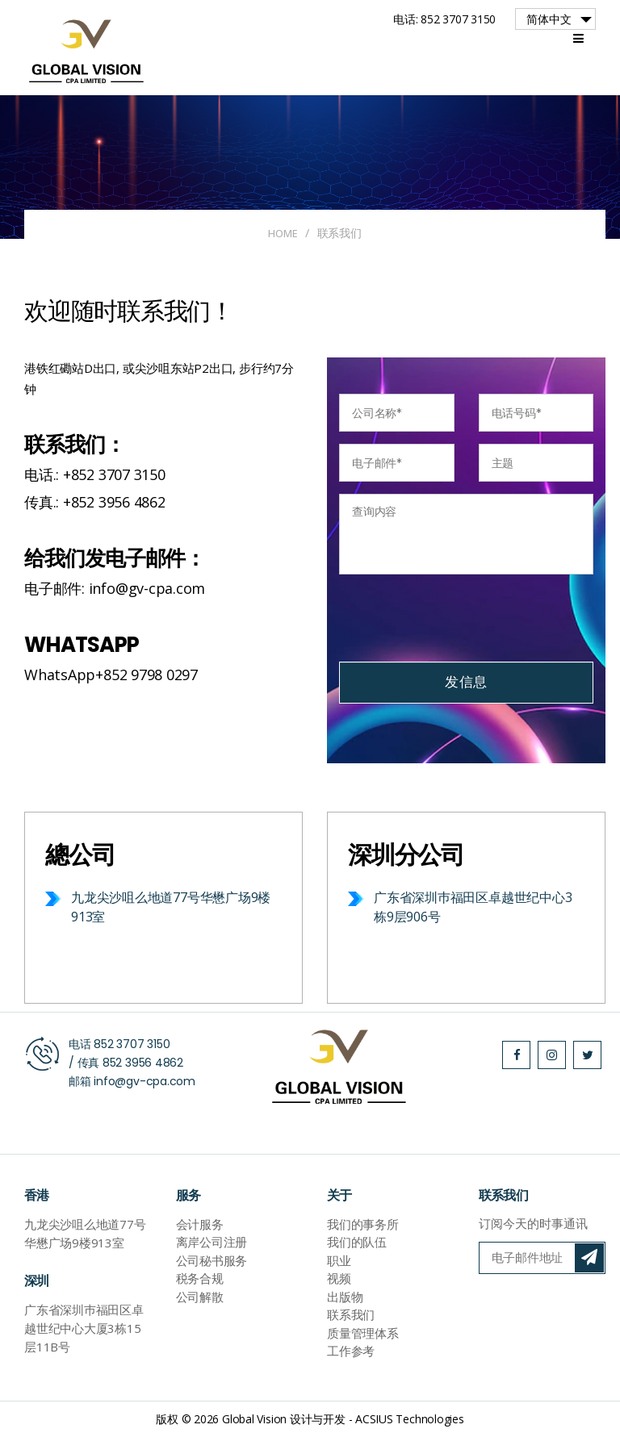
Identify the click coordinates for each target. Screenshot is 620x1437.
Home (283, 232)
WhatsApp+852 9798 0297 (111, 675)
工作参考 (351, 1351)
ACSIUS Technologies (409, 1419)
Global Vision (254, 1419)
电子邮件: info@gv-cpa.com (114, 589)
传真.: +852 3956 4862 (94, 502)
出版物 (344, 1297)
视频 (339, 1279)
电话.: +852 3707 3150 (94, 474)
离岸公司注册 (212, 1242)
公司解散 (200, 1297)
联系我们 (351, 1315)
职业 (339, 1260)
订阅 (589, 1257)
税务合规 (200, 1279)
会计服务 (200, 1224)
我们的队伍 (357, 1242)
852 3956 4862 (143, 1063)
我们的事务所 (363, 1224)
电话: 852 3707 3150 (444, 19)
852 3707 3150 (132, 1044)
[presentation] (461, 618)
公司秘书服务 (212, 1260)
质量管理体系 (363, 1333)
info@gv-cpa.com (144, 1081)
